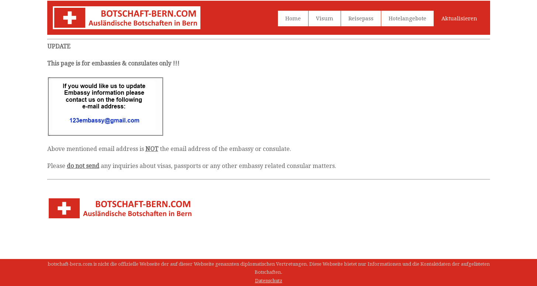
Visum (324, 18)
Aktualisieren (459, 18)
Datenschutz (268, 280)
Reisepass (361, 18)
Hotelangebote (407, 18)
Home (293, 18)
